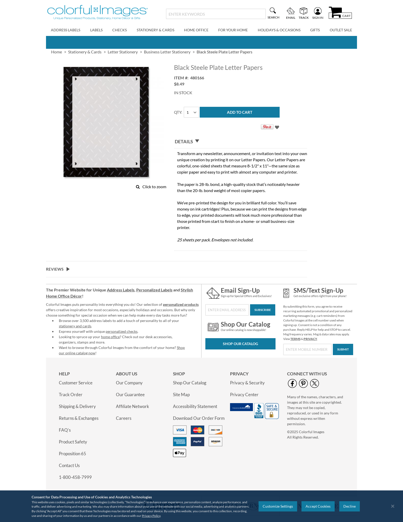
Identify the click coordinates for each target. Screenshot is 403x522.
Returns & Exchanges (78, 418)
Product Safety (73, 441)
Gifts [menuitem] (315, 30)
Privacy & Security (247, 382)
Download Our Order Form (199, 418)
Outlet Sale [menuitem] (341, 30)
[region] (201, 506)
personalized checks (122, 331)
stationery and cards (75, 326)
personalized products (181, 304)
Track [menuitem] (304, 17)
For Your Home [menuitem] (233, 30)
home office (110, 337)
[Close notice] (392, 506)
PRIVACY (310, 339)
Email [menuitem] (290, 17)
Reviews (54, 269)
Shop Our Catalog (240, 343)
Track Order (71, 394)
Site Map (181, 394)
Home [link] (56, 51)
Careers (123, 418)
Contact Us (69, 465)
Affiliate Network (132, 406)
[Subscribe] (262, 310)
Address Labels (120, 289)
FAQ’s (65, 430)
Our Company (129, 382)
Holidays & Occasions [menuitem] (279, 30)
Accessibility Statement (195, 406)
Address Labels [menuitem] (65, 30)
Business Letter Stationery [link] (167, 51)
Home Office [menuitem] (196, 30)
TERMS (295, 339)
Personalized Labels (154, 289)
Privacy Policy (151, 516)
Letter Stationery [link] (123, 51)
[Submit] (343, 349)
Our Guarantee (130, 394)
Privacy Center (244, 394)
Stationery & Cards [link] (85, 51)
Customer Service (76, 382)
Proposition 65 (72, 453)
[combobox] (215, 14)
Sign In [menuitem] (317, 17)
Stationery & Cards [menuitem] (155, 30)
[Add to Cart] (240, 112)
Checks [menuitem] (119, 30)
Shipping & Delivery (77, 406)
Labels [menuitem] (96, 30)
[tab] (240, 141)
